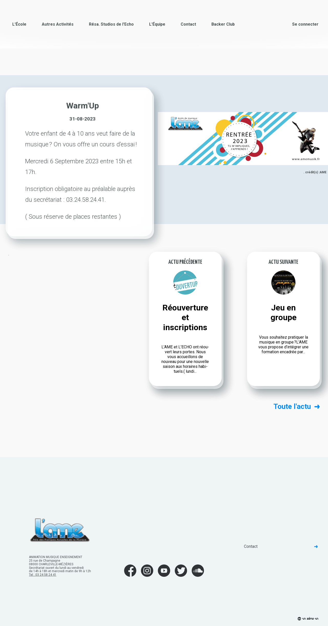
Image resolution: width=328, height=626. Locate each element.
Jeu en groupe (283, 312)
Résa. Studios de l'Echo (111, 24)
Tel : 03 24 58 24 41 (42, 575)
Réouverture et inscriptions (185, 317)
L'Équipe (157, 24)
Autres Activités (58, 24)
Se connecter (305, 24)
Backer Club (223, 24)
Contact (188, 24)
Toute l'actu (296, 406)
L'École (19, 24)
